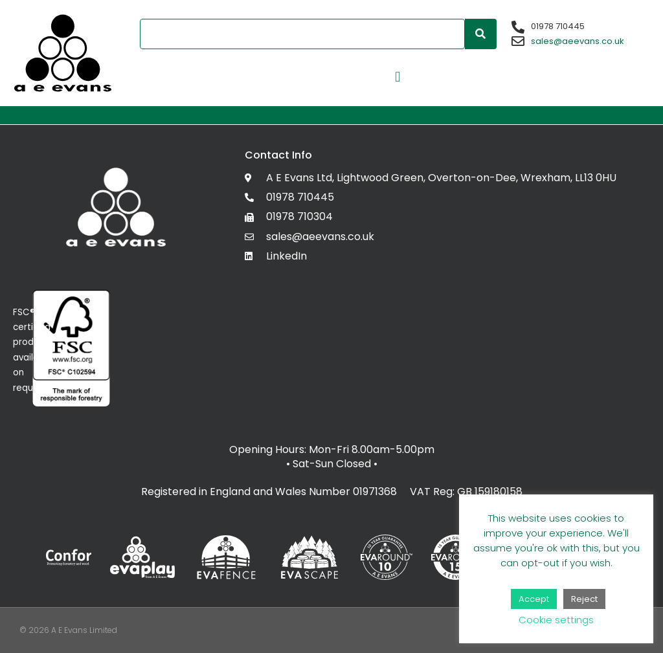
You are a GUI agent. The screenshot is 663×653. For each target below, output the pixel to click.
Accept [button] (534, 599)
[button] (398, 76)
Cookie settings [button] (556, 619)
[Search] (481, 34)
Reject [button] (584, 599)
